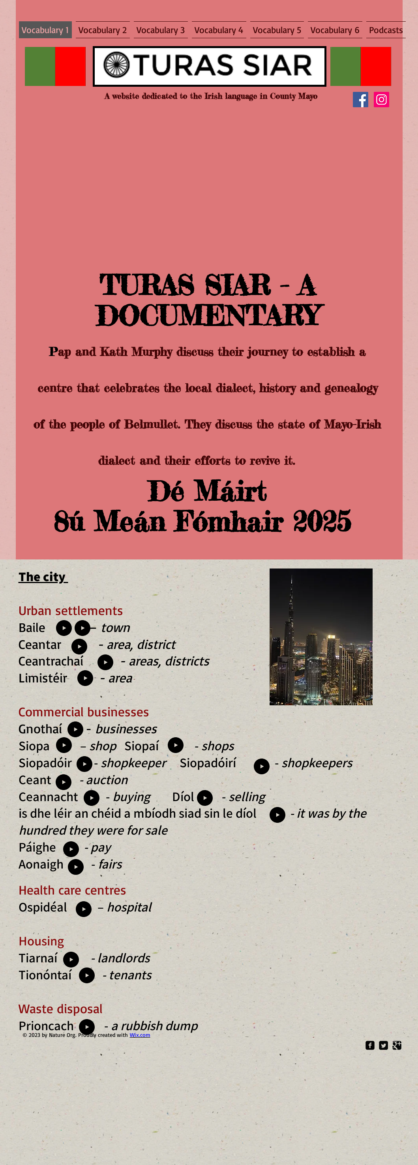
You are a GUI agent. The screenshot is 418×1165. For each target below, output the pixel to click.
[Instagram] (381, 99)
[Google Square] (396, 1045)
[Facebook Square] (370, 1045)
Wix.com (140, 1034)
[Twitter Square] (383, 1045)
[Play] (64, 745)
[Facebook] (360, 99)
